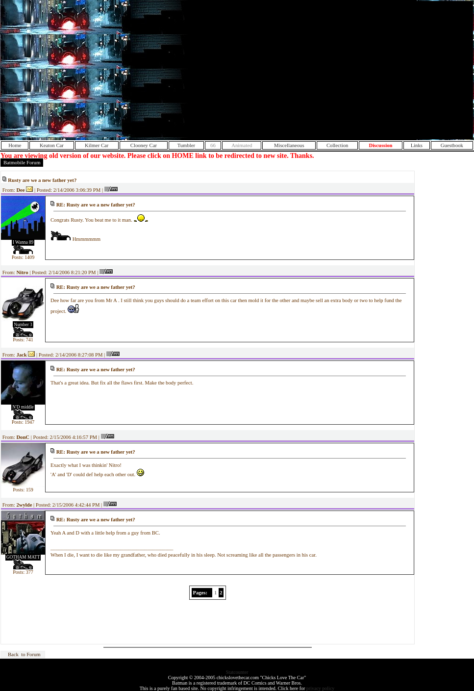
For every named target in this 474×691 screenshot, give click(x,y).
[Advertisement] (362, 70)
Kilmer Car (96, 145)
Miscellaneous (289, 145)
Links (417, 145)
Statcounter (237, 672)
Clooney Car (143, 145)
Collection (337, 145)
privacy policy (320, 688)
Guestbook (452, 145)
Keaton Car (52, 145)
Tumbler (186, 145)
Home (14, 145)
